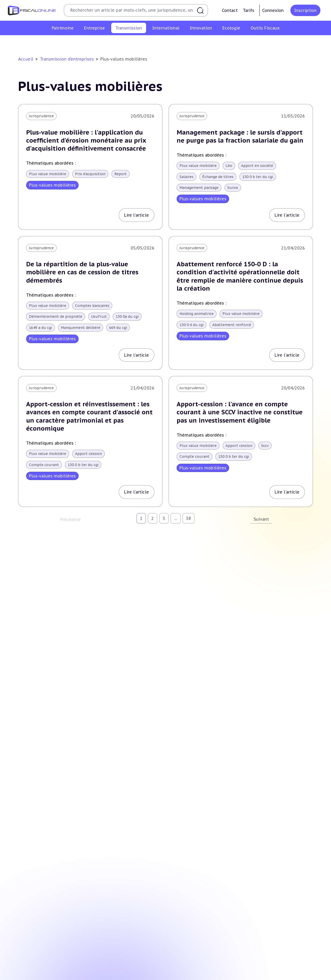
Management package (199, 187)
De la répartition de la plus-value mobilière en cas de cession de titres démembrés (82, 272)
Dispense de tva (249, 42)
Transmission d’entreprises (67, 59)
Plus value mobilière (47, 174)
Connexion (273, 10)
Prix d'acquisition (90, 174)
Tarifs (248, 10)
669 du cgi (118, 327)
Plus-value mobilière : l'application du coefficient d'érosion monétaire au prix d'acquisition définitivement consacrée (86, 140)
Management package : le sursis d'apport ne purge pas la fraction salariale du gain (240, 136)
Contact (230, 10)
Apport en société (257, 165)
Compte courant (44, 464)
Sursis (232, 187)
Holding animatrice (196, 313)
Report (120, 174)
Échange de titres (218, 176)
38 (188, 518)
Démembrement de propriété (55, 316)
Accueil (25, 59)
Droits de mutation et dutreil (201, 42)
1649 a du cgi (40, 327)
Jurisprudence (41, 116)
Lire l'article (136, 215)
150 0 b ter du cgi (257, 176)
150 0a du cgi (127, 316)
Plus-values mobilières (148, 42)
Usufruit (99, 316)
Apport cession (88, 453)
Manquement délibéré (80, 327)
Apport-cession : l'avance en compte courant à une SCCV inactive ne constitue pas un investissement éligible (240, 412)
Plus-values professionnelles (95, 42)
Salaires (186, 176)
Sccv (265, 445)
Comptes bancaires (92, 305)
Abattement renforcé (231, 324)
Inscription (305, 10)
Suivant (261, 519)
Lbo (228, 165)
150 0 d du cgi (191, 324)
